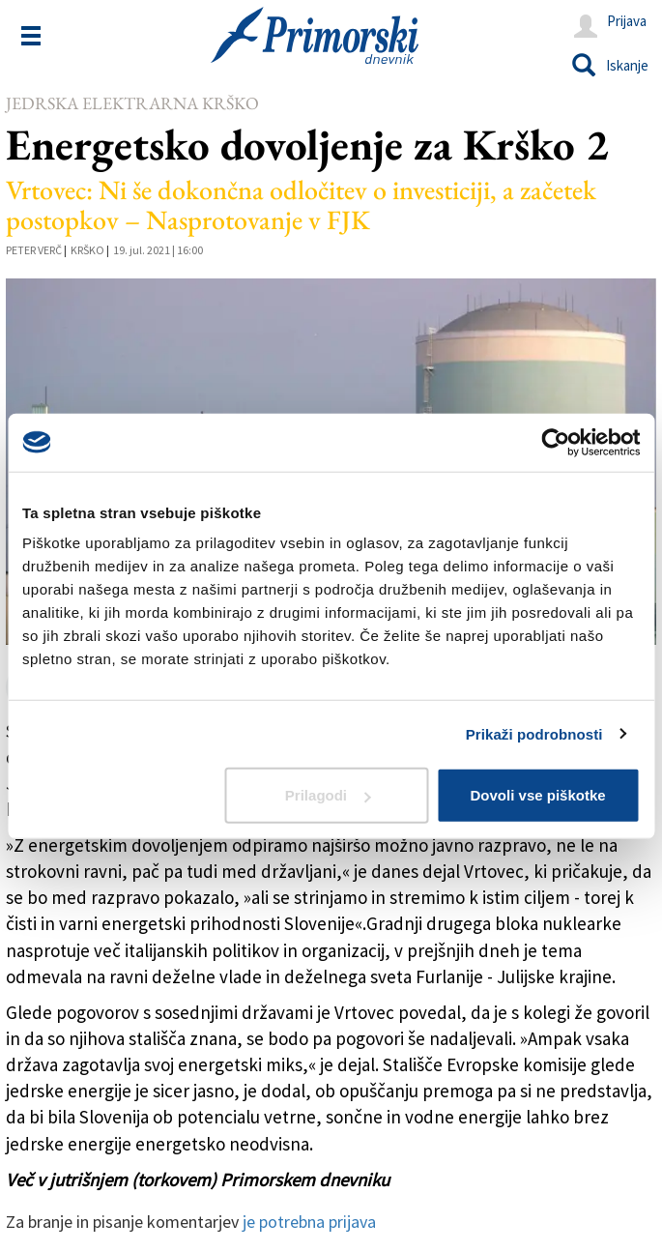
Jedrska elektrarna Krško (132, 103)
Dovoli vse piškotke (538, 795)
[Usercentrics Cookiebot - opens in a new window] (555, 441)
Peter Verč (34, 250)
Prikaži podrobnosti (534, 733)
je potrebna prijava (309, 1221)
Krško (87, 250)
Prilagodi (327, 795)
